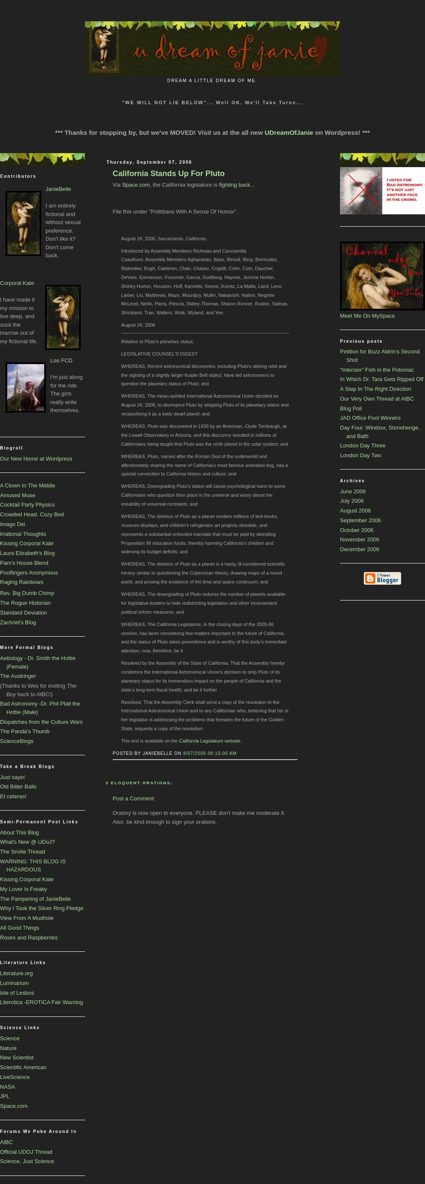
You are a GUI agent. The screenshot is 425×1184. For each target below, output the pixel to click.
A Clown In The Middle (27, 485)
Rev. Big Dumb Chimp (27, 593)
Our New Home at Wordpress (36, 458)
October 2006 (357, 530)
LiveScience (15, 1077)
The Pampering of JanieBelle (35, 899)
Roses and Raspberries (29, 937)
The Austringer (18, 676)
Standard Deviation (23, 612)
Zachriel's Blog (18, 622)
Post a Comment (133, 798)
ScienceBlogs (17, 741)
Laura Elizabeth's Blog (27, 553)
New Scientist (17, 1057)
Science (10, 1038)
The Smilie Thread (22, 851)
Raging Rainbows (21, 582)
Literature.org (16, 973)
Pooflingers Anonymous (29, 572)
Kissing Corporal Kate (27, 543)
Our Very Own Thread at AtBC (377, 399)
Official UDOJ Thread (26, 1152)
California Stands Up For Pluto (169, 173)
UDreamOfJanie (289, 132)
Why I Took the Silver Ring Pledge (41, 908)
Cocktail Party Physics (27, 504)
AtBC (6, 1142)
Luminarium (14, 983)
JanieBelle (58, 189)
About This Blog (19, 832)
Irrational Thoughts (23, 534)
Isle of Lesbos (17, 993)
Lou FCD (61, 360)
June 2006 (353, 491)
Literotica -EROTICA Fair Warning (41, 1002)
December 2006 (360, 549)
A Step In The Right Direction (375, 389)
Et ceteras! (13, 796)
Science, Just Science (27, 1161)
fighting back (234, 185)
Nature (8, 1048)
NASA (7, 1087)
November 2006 (360, 539)
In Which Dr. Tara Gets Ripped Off (381, 379)
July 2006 (352, 501)
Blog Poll (351, 408)
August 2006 (355, 510)
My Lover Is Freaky (23, 889)
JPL (4, 1096)
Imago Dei (12, 524)
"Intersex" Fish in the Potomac (377, 370)
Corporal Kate (17, 283)
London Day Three (362, 445)
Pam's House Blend (24, 563)
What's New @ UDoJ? (27, 842)
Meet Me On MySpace (367, 316)
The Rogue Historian (25, 603)
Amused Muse (17, 495)
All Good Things (19, 928)
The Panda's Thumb (24, 731)
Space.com (14, 1106)
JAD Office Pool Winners (370, 418)
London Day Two (360, 455)
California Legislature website (209, 740)
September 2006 (360, 520)
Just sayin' (13, 777)
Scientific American (23, 1067)
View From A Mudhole (27, 918)
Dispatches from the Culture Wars (41, 722)
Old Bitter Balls (18, 786)
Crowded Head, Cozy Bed (32, 514)
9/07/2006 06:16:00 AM (210, 753)
